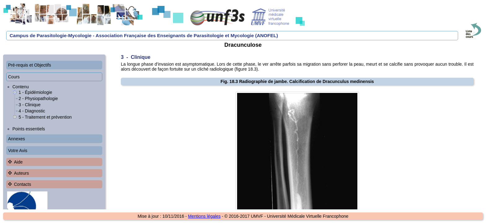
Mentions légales (204, 216)
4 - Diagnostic (32, 110)
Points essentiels (28, 128)
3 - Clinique (30, 104)
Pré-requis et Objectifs (29, 65)
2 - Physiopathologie (38, 98)
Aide (18, 162)
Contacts (22, 184)
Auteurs (21, 173)
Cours (14, 76)
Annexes (16, 138)
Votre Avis (17, 150)
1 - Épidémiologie (35, 92)
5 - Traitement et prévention (45, 117)
